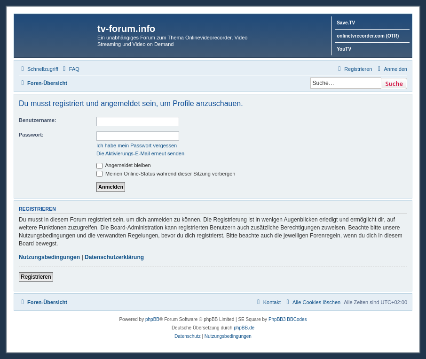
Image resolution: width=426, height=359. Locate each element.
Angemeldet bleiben (123, 165)
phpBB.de (244, 327)
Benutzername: (37, 120)
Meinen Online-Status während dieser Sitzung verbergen (165, 173)
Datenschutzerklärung (114, 257)
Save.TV (346, 22)
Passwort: (31, 134)
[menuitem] (70, 69)
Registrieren (36, 277)
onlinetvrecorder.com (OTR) (368, 35)
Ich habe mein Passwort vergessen (136, 145)
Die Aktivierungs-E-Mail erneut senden (140, 153)
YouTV (344, 49)
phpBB (152, 319)
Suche (394, 83)
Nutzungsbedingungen (49, 257)
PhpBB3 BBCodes (287, 319)
